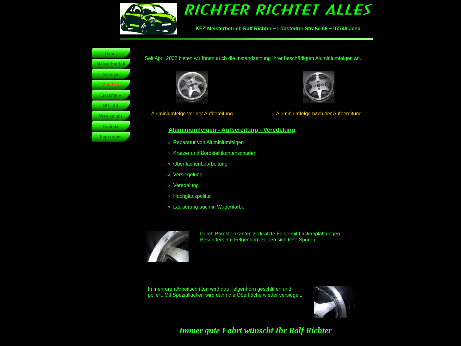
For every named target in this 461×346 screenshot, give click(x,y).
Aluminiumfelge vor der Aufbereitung (192, 113)
